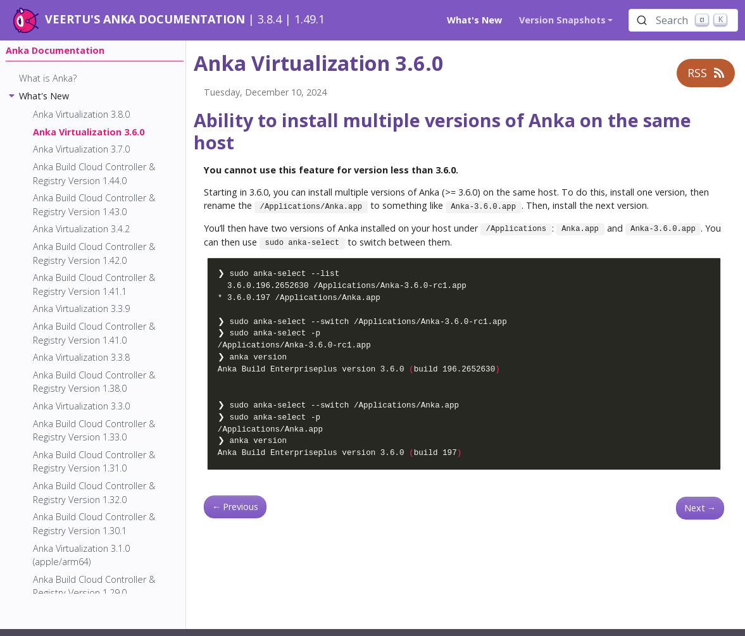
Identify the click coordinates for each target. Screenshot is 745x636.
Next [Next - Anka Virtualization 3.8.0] (700, 508)
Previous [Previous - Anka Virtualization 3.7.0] (235, 507)
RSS (705, 72)
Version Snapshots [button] (562, 20)
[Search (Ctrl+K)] (683, 20)
